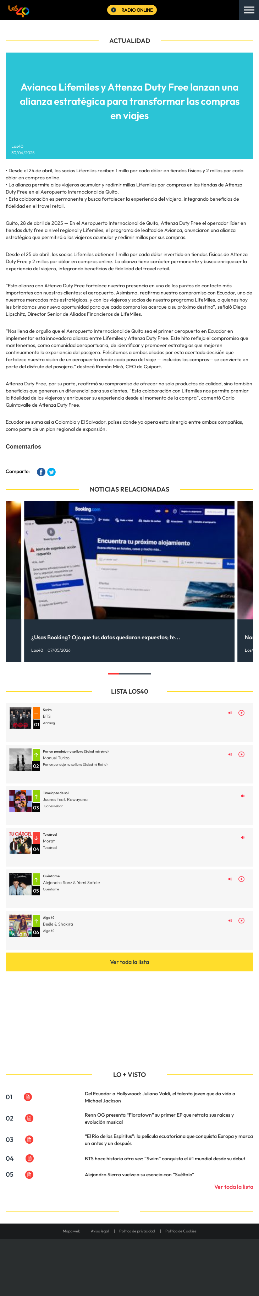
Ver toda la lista (129, 961)
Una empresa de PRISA (129, 1258)
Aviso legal (100, 1231)
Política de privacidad (137, 1231)
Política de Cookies (181, 1231)
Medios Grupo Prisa (129, 1275)
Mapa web (71, 1231)
